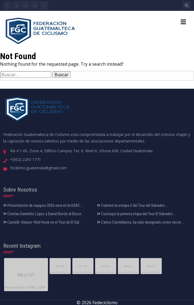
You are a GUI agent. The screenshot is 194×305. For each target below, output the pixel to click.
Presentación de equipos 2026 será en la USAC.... (43, 205)
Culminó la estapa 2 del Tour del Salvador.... (132, 205)
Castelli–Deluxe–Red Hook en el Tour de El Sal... (42, 222)
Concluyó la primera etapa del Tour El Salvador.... (136, 213)
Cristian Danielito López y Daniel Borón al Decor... (43, 213)
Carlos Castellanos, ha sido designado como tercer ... (141, 222)
